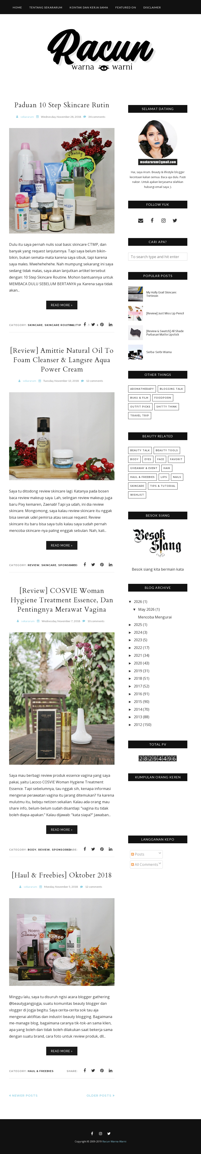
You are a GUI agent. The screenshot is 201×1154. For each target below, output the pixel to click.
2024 (138, 632)
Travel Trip (139, 415)
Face (160, 459)
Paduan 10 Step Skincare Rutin (61, 105)
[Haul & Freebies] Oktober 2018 (62, 875)
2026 (138, 601)
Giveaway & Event (144, 468)
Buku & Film (139, 397)
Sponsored (61, 849)
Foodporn (162, 397)
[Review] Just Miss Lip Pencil (165, 313)
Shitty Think (166, 406)
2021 (138, 655)
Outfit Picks (140, 406)
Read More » (62, 305)
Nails (177, 477)
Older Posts (99, 1095)
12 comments (94, 380)
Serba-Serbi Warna (159, 352)
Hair (166, 468)
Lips (164, 477)
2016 (138, 693)
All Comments (144, 864)
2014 (138, 709)
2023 (138, 639)
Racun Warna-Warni (114, 1141)
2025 (138, 624)
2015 (138, 701)
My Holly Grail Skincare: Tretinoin (161, 294)
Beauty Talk (140, 450)
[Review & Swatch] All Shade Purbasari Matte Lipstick (165, 332)
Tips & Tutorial (163, 486)
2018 (138, 678)
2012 (138, 724)
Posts (137, 854)
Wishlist (137, 494)
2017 (138, 686)
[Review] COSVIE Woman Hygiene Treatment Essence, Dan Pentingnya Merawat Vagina (61, 600)
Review (34, 565)
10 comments (95, 621)
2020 (138, 663)
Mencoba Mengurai (155, 617)
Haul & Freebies (41, 1071)
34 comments (96, 116)
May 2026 (146, 609)
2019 (138, 670)
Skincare (35, 325)
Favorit (176, 459)
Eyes (148, 459)
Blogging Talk (171, 388)
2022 (138, 647)
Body (32, 849)
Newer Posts (25, 1095)
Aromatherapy (142, 388)
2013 (138, 716)
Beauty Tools (167, 450)
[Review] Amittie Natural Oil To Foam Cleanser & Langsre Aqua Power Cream (62, 360)
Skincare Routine (59, 325)
